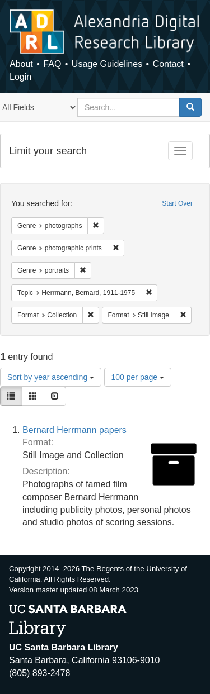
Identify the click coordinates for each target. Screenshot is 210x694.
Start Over (177, 203)
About (21, 64)
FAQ (52, 64)
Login (20, 77)
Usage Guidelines (107, 64)
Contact (168, 64)
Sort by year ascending (50, 377)
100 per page (137, 377)
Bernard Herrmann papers (74, 430)
